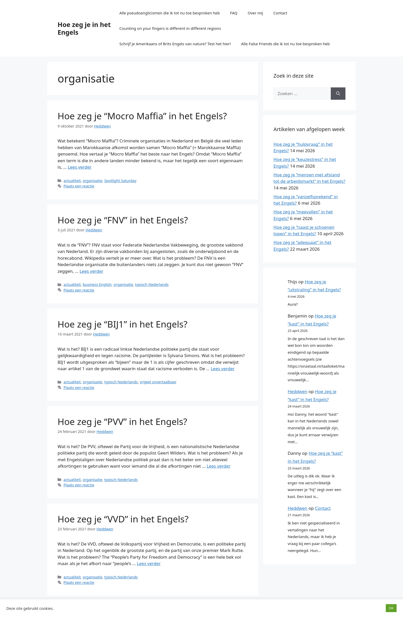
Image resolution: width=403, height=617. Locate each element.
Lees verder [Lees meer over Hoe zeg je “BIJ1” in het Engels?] (223, 368)
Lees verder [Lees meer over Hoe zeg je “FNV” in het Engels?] (91, 271)
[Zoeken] (338, 93)
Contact (280, 12)
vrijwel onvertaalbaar (158, 381)
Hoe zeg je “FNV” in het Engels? (123, 220)
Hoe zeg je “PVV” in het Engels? (122, 421)
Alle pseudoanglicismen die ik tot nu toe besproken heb (170, 12)
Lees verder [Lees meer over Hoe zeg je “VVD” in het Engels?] (149, 563)
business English (97, 284)
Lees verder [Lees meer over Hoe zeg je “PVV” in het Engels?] (219, 466)
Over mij (255, 12)
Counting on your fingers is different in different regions (170, 28)
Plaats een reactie (78, 186)
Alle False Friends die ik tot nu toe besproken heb (285, 43)
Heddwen (297, 391)
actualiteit (72, 180)
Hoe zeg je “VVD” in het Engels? (123, 519)
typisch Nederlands (151, 284)
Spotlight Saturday (120, 180)
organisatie (92, 180)
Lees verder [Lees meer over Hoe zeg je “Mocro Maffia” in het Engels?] (79, 167)
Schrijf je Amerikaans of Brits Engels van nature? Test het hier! (175, 43)
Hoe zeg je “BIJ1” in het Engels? (122, 324)
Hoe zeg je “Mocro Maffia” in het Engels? (142, 116)
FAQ (233, 12)
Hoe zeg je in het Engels (84, 28)
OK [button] (391, 608)
